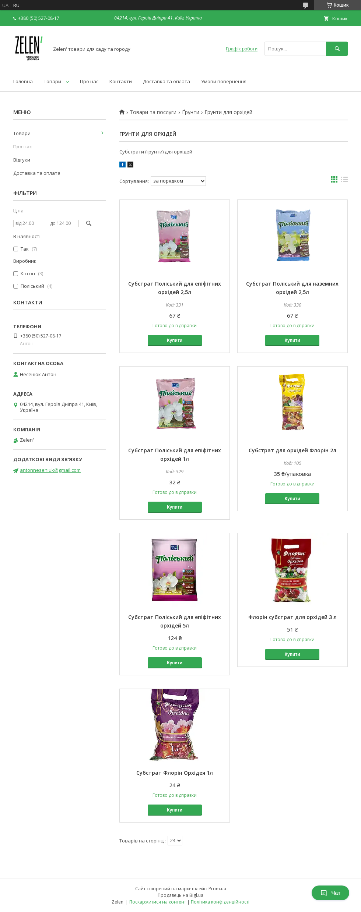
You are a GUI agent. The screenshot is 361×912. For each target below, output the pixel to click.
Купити (174, 340)
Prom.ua (217, 889)
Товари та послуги (153, 112)
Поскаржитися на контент (157, 902)
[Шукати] (337, 49)
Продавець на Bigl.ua (180, 895)
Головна (23, 81)
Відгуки (21, 159)
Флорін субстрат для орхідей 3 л (292, 617)
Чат (330, 893)
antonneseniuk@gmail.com (50, 470)
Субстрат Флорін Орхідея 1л (174, 772)
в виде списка (344, 181)
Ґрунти (190, 112)
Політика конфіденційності (220, 902)
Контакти (120, 81)
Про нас (89, 81)
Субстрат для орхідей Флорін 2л (292, 450)
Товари (52, 81)
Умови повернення (223, 81)
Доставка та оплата (166, 81)
